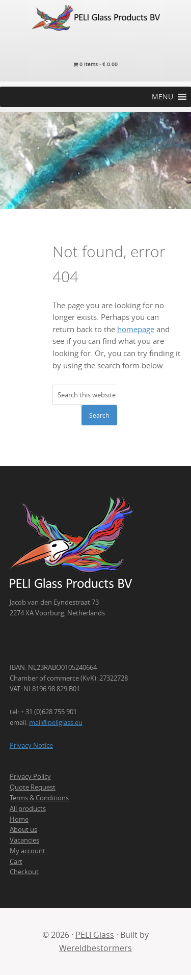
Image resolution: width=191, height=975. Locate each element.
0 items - (95, 64)
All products (28, 808)
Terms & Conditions (39, 797)
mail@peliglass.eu (56, 722)
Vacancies (24, 840)
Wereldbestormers (95, 948)
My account (27, 850)
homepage (135, 329)
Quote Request (33, 787)
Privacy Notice (31, 745)
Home (19, 819)
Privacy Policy (30, 776)
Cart (16, 861)
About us (23, 829)
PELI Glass (94, 934)
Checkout (24, 871)
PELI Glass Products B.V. (95, 18)
